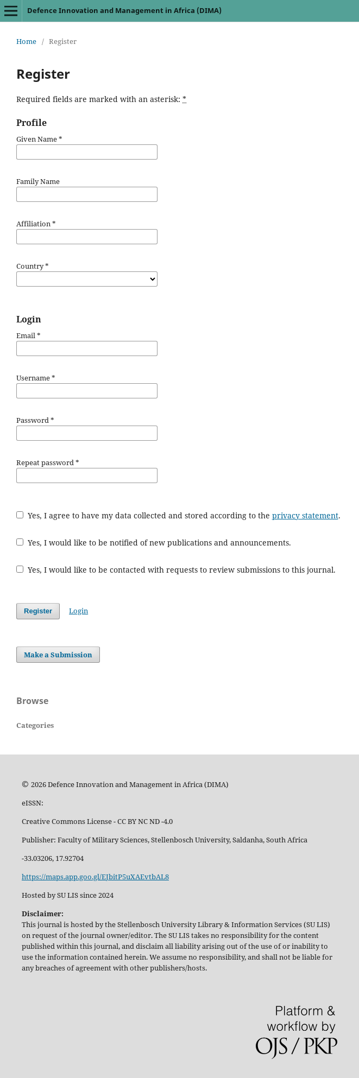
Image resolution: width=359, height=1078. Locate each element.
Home (26, 41)
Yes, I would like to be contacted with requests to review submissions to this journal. (176, 570)
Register (38, 611)
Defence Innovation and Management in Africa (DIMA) (124, 10)
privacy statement (305, 515)
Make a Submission (58, 655)
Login (78, 611)
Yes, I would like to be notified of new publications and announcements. (153, 542)
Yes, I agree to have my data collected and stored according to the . (178, 515)
